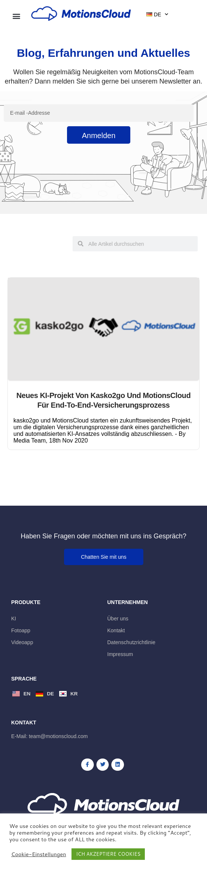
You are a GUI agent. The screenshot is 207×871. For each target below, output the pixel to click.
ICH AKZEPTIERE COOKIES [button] (108, 854)
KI (13, 619)
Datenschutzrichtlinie (131, 642)
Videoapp (22, 642)
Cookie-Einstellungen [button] (38, 854)
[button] (16, 16)
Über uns (117, 619)
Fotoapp (20, 630)
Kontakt (116, 630)
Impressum (120, 654)
